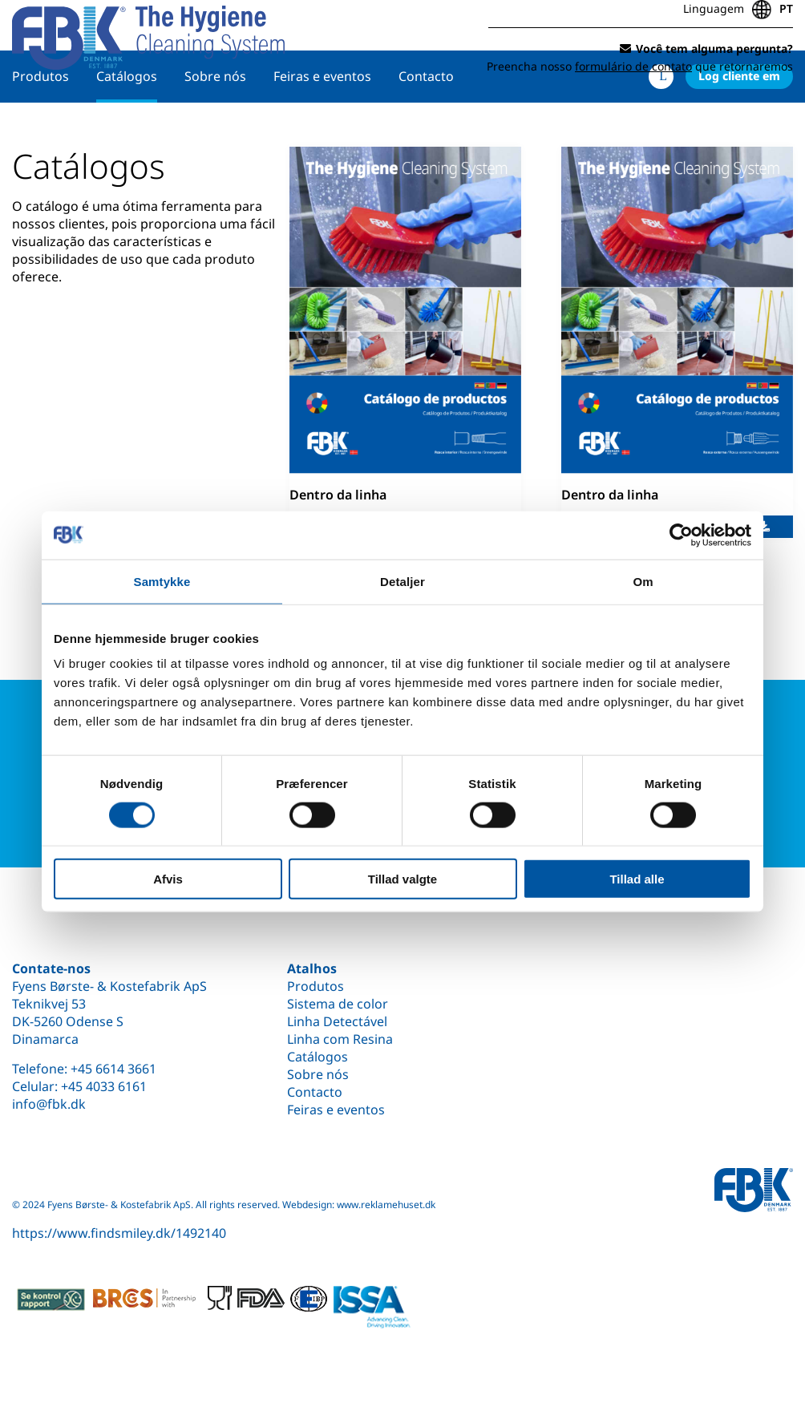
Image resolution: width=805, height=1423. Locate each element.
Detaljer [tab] (402, 581)
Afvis (168, 879)
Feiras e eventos (322, 126)
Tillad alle (636, 879)
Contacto (426, 126)
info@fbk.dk (49, 1104)
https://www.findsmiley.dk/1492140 (119, 1233)
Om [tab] (643, 581)
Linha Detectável (337, 1021)
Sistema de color (337, 1004)
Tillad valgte (402, 879)
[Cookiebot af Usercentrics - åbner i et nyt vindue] (681, 535)
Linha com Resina (340, 1039)
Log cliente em (739, 125)
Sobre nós (215, 126)
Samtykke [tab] (162, 581)
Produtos (40, 126)
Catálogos (126, 126)
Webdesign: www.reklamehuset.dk (358, 1204)
